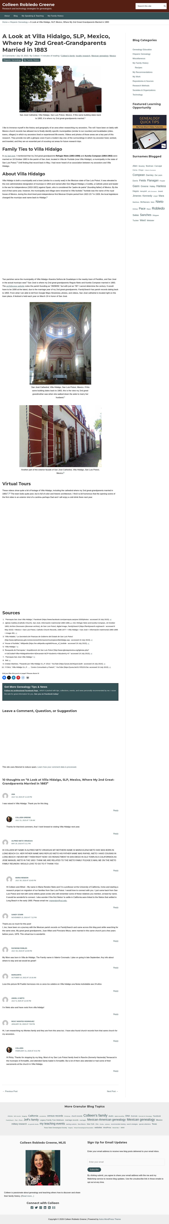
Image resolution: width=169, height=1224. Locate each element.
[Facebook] (32, 1207)
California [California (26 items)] (33, 1116)
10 (9, 493)
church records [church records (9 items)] (76, 1116)
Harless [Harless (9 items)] (161, 186)
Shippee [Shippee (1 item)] (156, 215)
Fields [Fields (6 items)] (142, 180)
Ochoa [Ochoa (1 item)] (135, 209)
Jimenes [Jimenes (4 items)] (137, 195)
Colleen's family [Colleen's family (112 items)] (95, 1115)
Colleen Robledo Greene (28, 4)
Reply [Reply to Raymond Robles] (115, 968)
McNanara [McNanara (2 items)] (145, 202)
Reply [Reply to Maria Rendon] (115, 907)
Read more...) (28, 1196)
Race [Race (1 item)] (149, 209)
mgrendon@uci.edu (58, 901)
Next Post (112, 1091)
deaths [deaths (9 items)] (111, 1116)
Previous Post (10, 1091)
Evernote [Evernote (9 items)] (134, 1116)
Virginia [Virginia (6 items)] (70, 1127)
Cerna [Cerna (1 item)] (135, 170)
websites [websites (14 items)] (98, 1127)
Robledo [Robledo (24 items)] (158, 208)
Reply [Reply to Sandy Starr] (115, 941)
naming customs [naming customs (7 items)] (71, 1124)
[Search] (164, 6)
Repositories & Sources (143, 81)
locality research (83, 56)
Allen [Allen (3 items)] (135, 166)
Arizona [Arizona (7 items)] (10, 1116)
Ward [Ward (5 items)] (143, 220)
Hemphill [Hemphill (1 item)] (143, 191)
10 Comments (8, 56)
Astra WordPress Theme (110, 1219)
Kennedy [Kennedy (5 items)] (147, 195)
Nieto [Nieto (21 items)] (159, 201)
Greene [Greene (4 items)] (144, 186)
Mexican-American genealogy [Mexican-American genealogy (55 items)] (106, 1119)
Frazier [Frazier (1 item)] (162, 181)
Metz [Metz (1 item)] (152, 202)
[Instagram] (40, 1207)
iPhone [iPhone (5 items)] (21, 1120)
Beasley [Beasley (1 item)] (142, 166)
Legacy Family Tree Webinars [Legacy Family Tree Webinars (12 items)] (52, 1120)
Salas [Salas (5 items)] (136, 215)
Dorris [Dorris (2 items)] (135, 181)
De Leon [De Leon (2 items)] (158, 175)
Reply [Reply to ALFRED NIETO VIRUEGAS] (115, 870)
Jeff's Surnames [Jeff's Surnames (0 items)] (152, 191)
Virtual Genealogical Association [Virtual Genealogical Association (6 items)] (83, 1127)
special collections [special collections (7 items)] (145, 1124)
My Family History (31, 60)
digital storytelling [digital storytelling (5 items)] (119, 1116)
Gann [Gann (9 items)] (136, 186)
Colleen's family (68, 56)
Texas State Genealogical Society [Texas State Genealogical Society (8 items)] (55, 1128)
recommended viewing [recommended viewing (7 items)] (118, 1124)
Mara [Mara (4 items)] (161, 195)
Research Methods (141, 86)
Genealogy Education (142, 49)
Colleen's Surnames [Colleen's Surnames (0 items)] (150, 170)
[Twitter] (36, 1207)
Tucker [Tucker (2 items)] (136, 220)
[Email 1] (53, 1207)
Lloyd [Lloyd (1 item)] (155, 196)
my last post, (10, 156)
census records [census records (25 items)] (55, 1116)
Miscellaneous (139, 58)
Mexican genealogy (99, 56)
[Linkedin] (45, 1207)
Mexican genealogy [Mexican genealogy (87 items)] (141, 1119)
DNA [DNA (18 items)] (127, 1116)
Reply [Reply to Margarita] (115, 991)
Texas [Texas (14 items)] (154, 1124)
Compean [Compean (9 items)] (139, 174)
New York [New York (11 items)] (90, 1124)
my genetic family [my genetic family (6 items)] (33, 1124)
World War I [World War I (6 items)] (116, 1127)
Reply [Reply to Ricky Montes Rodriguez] (115, 1041)
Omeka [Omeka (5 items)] (102, 1124)
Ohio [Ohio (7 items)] (96, 1124)
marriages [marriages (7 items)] (83, 1120)
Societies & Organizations (144, 90)
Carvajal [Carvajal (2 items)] (158, 166)
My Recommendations (142, 72)
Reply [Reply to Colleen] (115, 1071)
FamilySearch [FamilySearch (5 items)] (10, 1120)
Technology (138, 95)
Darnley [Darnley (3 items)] (150, 175)
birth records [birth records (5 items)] (17, 1116)
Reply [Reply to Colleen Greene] (115, 834)
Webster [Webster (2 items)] (150, 220)
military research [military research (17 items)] (19, 1124)
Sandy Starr (17, 915)
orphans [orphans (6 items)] (107, 1124)
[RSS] (49, 1207)
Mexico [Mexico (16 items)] (159, 1120)
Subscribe (94, 1169)
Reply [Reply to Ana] (115, 810)
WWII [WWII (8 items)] (122, 1128)
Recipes (138, 67)
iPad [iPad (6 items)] (16, 1120)
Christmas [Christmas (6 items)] (67, 1116)
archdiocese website (15, 286)
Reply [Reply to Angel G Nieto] (115, 1014)
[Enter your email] (126, 1162)
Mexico (113, 56)
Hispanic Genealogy (12, 60)
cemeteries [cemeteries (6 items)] (42, 1116)
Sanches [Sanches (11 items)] (145, 215)
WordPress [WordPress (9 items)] (107, 1128)
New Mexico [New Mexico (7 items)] (82, 1124)
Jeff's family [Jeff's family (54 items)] (31, 1119)
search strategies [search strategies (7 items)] (132, 1124)
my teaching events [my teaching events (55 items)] (52, 1123)
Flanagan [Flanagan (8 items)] (153, 180)
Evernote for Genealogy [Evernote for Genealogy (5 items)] (145, 1116)
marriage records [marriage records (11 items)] (71, 1120)
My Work (136, 77)
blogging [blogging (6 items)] (24, 1116)
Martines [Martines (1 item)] (136, 202)
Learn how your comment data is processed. (57, 767)
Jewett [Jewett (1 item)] (160, 191)
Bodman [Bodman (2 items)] (149, 166)
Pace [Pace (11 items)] (142, 208)
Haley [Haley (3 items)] (152, 186)
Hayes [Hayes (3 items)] (136, 191)
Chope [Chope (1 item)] (141, 170)
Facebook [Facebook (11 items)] (157, 1116)
